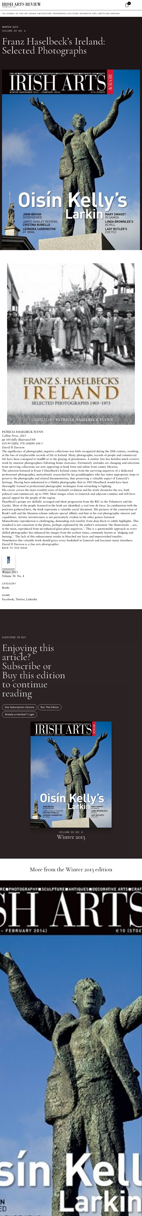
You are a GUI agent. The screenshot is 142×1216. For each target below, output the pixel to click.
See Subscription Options (19, 707)
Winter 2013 (10, 27)
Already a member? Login (19, 714)
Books (5, 587)
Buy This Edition (50, 707)
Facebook (8, 599)
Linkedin (31, 599)
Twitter (20, 599)
